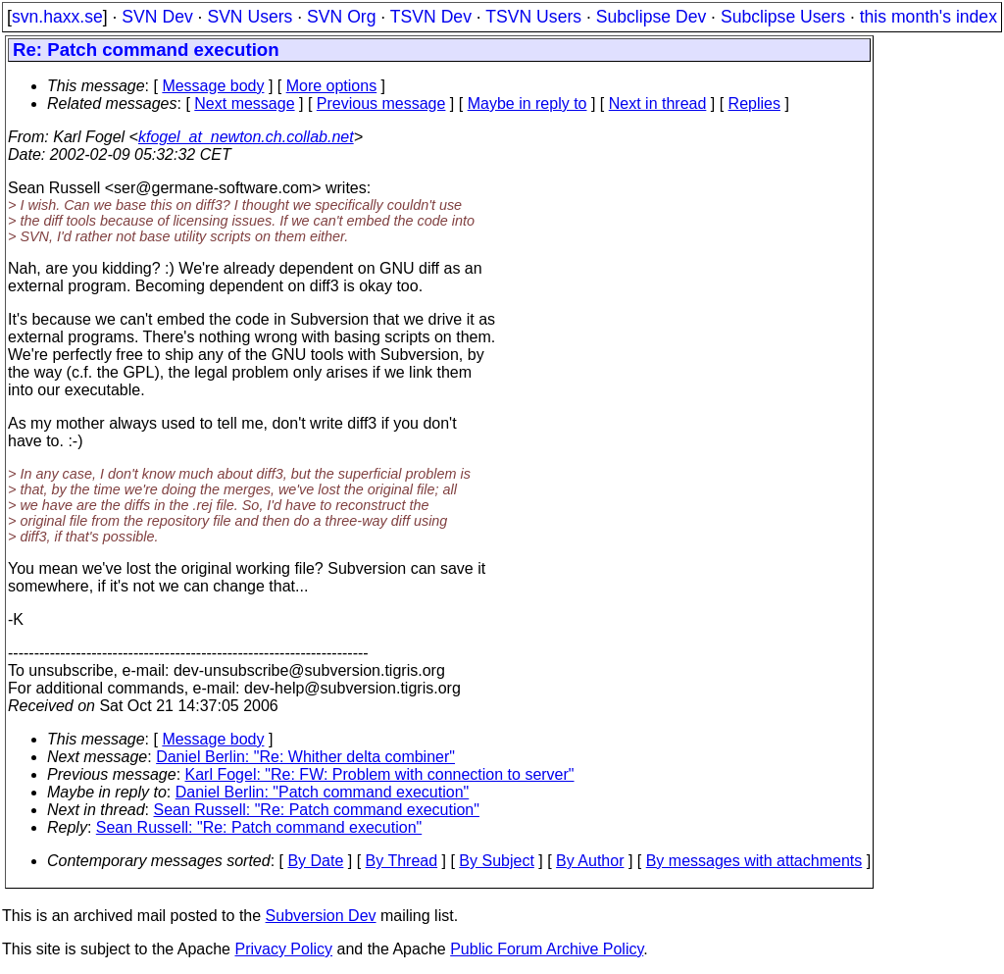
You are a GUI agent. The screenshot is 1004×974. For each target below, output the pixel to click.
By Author (590, 860)
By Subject (496, 860)
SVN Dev (157, 16)
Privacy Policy (283, 949)
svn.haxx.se (57, 16)
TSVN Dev (431, 16)
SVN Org (341, 16)
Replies (754, 103)
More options (331, 85)
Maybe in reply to (527, 103)
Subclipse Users (783, 16)
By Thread (402, 860)
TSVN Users (533, 16)
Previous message (381, 103)
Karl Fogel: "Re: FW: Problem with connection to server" (380, 774)
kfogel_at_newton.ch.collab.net (246, 136)
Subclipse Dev (651, 16)
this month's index (928, 16)
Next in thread (658, 103)
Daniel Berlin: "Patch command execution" (323, 792)
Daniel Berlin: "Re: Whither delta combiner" (305, 756)
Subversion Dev (321, 915)
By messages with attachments (754, 860)
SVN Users (249, 16)
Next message (244, 103)
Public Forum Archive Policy (546, 949)
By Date (315, 860)
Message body (213, 85)
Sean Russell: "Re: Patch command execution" (316, 809)
